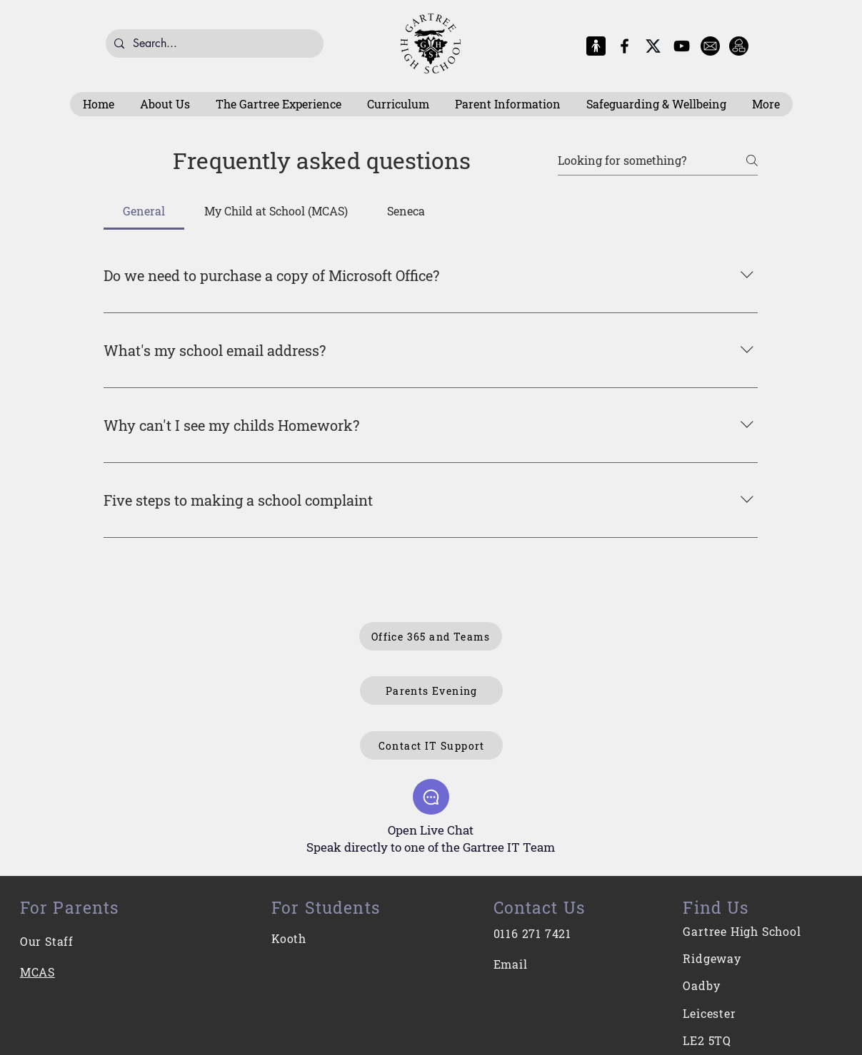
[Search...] (213, 43)
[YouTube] (681, 46)
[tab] (144, 211)
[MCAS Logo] (596, 46)
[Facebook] (624, 46)
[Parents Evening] (431, 690)
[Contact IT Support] (431, 745)
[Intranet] (738, 46)
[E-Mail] (710, 46)
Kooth (288, 938)
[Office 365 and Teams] (430, 636)
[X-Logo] (653, 46)
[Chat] (431, 797)
